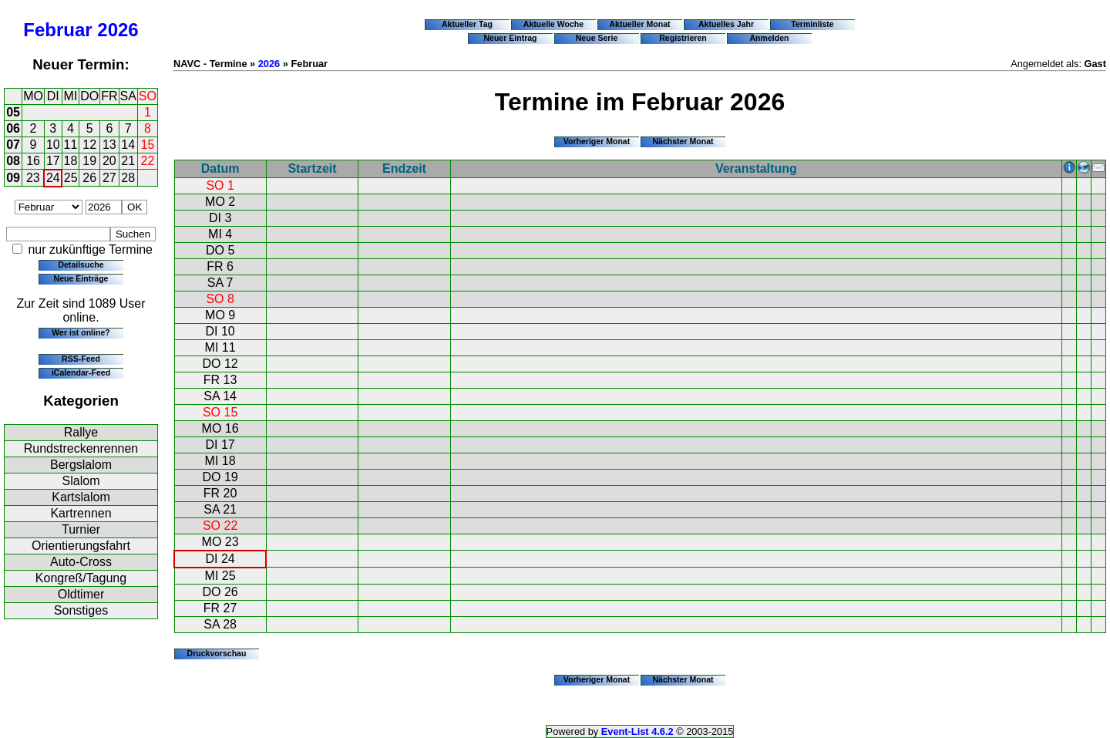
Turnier (81, 529)
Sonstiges (81, 610)
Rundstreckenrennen (81, 448)
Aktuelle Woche (553, 24)
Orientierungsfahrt (81, 545)
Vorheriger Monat (597, 141)
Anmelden (769, 37)
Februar (57, 29)
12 (89, 144)
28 (128, 177)
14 (128, 144)
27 (109, 177)
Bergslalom (81, 464)
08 (13, 160)
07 (13, 144)
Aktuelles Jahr (726, 24)
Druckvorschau (217, 653)
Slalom (81, 480)
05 (13, 112)
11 (71, 144)
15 (148, 144)
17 (53, 160)
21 (128, 160)
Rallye (81, 432)
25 (71, 177)
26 (89, 177)
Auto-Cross (81, 561)
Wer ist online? (80, 332)
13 (109, 144)
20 (109, 160)
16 (33, 160)
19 (89, 160)
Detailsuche (80, 264)
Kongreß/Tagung (80, 578)
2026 (117, 29)
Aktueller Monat (639, 24)
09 (13, 177)
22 (148, 160)
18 (71, 160)
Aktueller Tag (467, 24)
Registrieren (683, 37)
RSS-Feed (81, 358)
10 (53, 144)
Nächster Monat (682, 141)
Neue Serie (597, 37)
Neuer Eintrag (509, 37)
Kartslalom (81, 497)
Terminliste (812, 24)
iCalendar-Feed (81, 372)
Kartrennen (80, 513)
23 (33, 177)
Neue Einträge (81, 278)
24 (53, 177)
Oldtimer (81, 594)
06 (13, 128)
